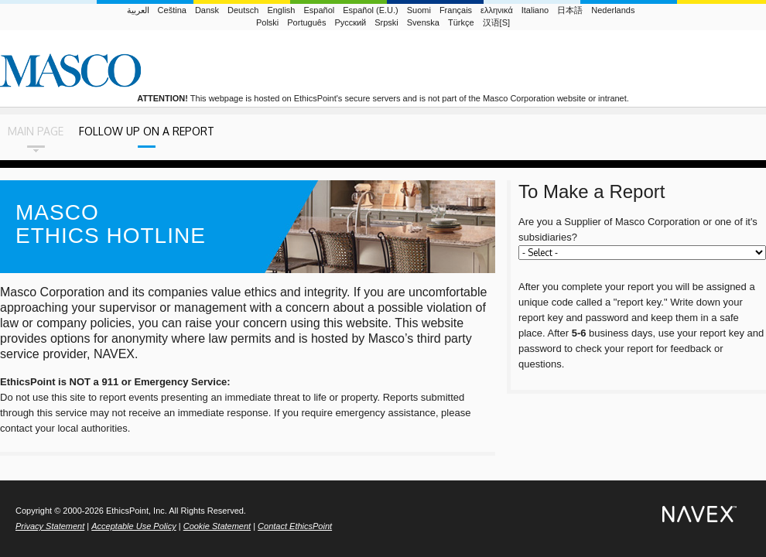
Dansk (207, 10)
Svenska (423, 22)
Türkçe (461, 22)
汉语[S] (496, 22)
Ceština (172, 10)
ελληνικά (496, 10)
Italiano (535, 10)
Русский (350, 22)
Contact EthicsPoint (295, 526)
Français (455, 10)
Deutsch (242, 10)
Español (318, 10)
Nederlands (612, 10)
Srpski (386, 22)
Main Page (35, 131)
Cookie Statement (217, 526)
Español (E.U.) (370, 10)
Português (306, 22)
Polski (267, 22)
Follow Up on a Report (146, 131)
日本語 (570, 10)
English (281, 10)
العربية (138, 10)
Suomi (419, 10)
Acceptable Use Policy (133, 526)
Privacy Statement (49, 526)
